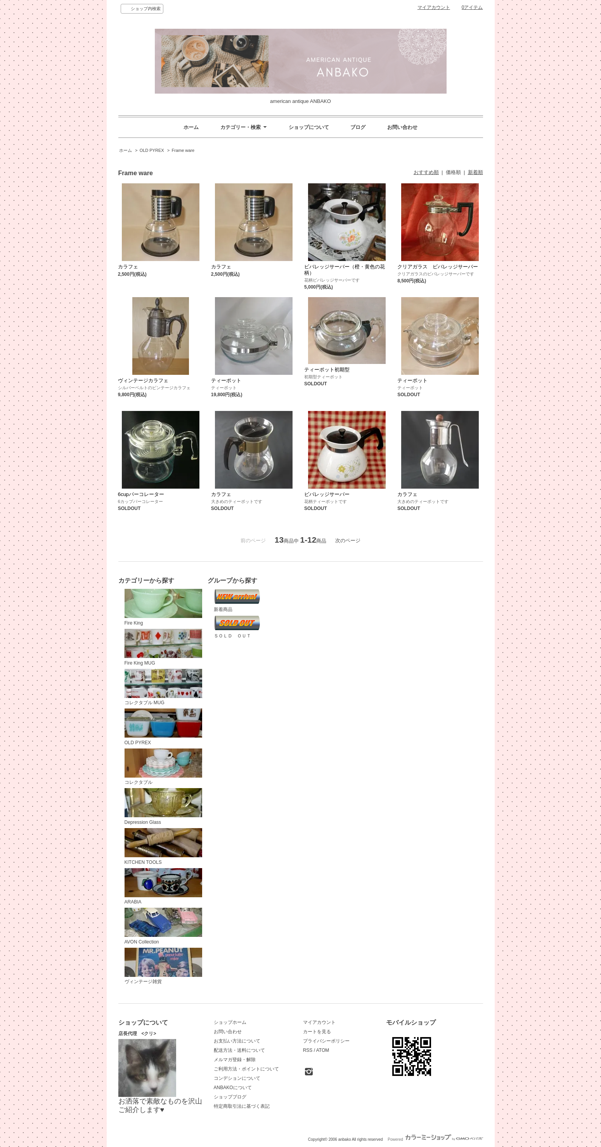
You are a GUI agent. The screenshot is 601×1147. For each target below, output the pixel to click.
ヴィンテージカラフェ (143, 380)
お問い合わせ (402, 127)
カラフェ (128, 267)
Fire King (163, 607)
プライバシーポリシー (326, 1041)
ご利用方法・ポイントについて (246, 1069)
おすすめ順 (426, 172)
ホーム (191, 127)
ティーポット (226, 380)
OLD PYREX (152, 150)
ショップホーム (230, 1022)
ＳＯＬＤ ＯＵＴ (237, 627)
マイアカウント (433, 7)
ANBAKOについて (233, 1087)
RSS (308, 1050)
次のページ (347, 540)
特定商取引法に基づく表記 (242, 1106)
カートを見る (317, 1031)
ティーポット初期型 (327, 369)
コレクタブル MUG (163, 687)
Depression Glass (163, 806)
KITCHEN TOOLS (163, 846)
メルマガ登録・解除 (235, 1059)
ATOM (322, 1050)
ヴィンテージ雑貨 (163, 966)
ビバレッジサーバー (327, 494)
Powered (435, 1139)
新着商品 (237, 600)
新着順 (475, 172)
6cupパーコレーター (141, 494)
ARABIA (163, 886)
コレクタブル (163, 766)
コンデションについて (237, 1078)
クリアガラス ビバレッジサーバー (437, 267)
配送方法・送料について (239, 1050)
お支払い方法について (237, 1041)
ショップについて (309, 127)
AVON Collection (163, 926)
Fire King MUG (163, 647)
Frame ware (183, 150)
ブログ (357, 127)
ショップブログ (230, 1097)
